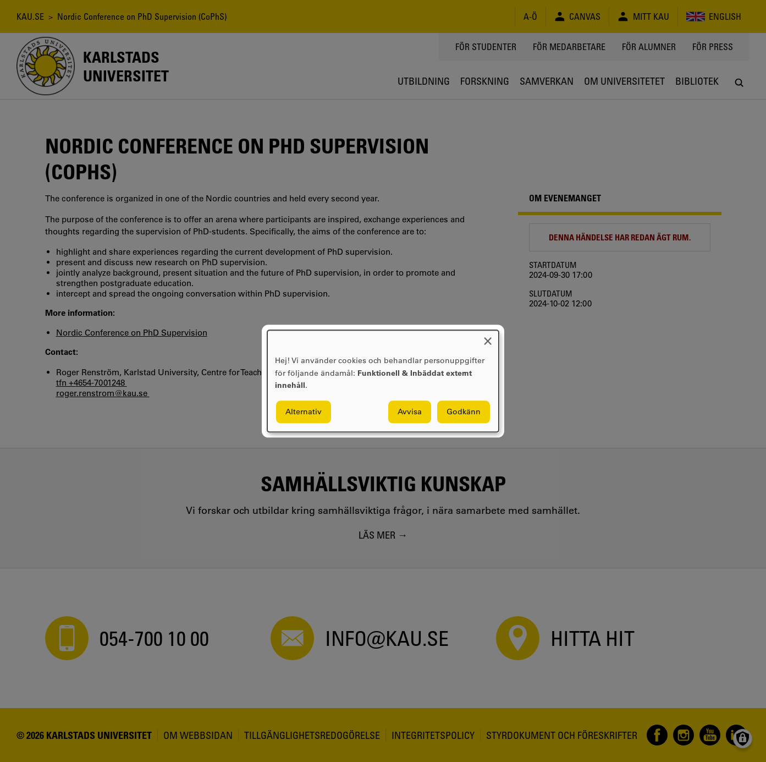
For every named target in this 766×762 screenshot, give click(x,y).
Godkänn (464, 411)
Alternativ (303, 411)
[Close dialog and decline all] (488, 337)
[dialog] (383, 381)
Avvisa (410, 411)
